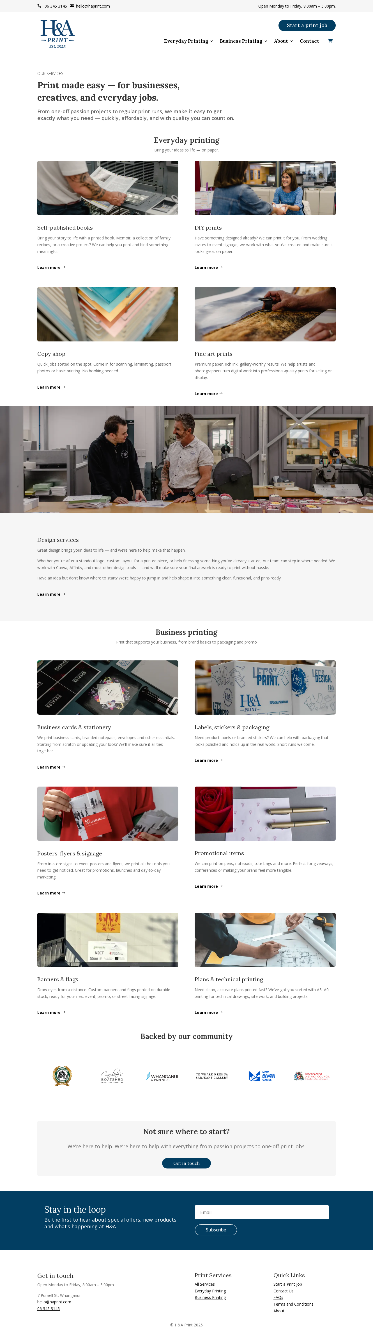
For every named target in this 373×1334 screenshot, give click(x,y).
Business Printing (241, 41)
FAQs (278, 1297)
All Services (205, 1284)
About (281, 41)
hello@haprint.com (90, 6)
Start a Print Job (287, 1284)
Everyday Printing (186, 41)
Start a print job (307, 25)
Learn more (49, 267)
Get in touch (186, 1163)
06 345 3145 (52, 6)
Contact (309, 41)
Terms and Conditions (293, 1304)
